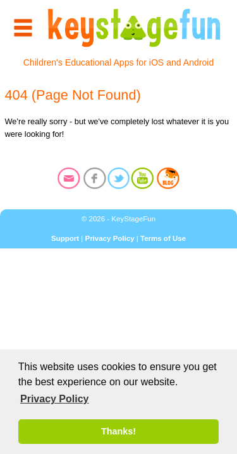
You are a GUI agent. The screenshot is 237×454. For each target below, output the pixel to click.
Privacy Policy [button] (54, 398)
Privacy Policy (109, 238)
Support (65, 238)
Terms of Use (163, 238)
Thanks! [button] (118, 431)
